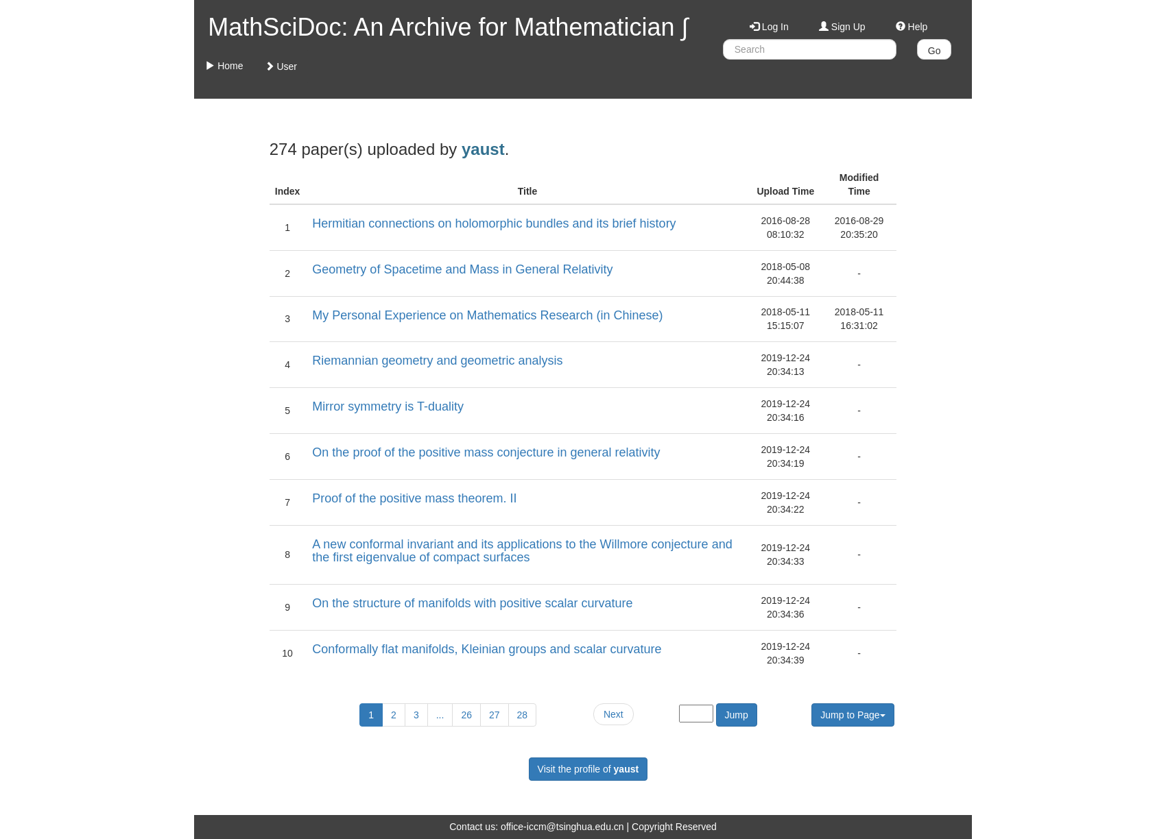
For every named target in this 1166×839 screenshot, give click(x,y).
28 (522, 714)
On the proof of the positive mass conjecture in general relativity (486, 452)
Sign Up (842, 26)
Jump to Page (852, 714)
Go (934, 50)
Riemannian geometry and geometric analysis (437, 360)
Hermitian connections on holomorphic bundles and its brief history (494, 223)
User (281, 66)
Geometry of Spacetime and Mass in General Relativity (462, 269)
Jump (736, 714)
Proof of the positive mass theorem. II (414, 498)
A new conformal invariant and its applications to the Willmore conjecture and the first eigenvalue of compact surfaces (522, 551)
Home (224, 65)
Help (912, 26)
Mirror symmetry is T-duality (388, 406)
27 (494, 714)
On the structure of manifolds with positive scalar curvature (472, 603)
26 (466, 714)
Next (613, 714)
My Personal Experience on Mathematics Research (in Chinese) (487, 315)
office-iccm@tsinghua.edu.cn (562, 826)
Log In (769, 26)
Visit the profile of (588, 769)
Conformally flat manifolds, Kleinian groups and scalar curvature (486, 649)
